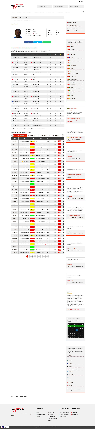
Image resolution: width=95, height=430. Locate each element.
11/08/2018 (15, 169)
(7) (56, 135)
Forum (49, 420)
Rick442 (70, 46)
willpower (71, 54)
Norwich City (34, 106)
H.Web (69, 292)
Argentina (70, 371)
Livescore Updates (72, 22)
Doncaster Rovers (40, 249)
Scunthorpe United (25, 209)
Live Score (50, 414)
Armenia (70, 374)
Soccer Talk (60, 12)
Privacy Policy (63, 416)
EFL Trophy (15, 60)
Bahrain (69, 390)
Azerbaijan (70, 388)
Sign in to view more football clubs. (75, 198)
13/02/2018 (15, 212)
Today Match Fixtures (72, 25)
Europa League (16, 101)
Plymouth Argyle (39, 181)
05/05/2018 (14, 175)
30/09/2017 (14, 232)
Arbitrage (67, 12)
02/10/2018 (15, 141)
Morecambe (25, 161)
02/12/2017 (15, 221)
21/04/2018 (15, 181)
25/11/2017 (15, 224)
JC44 (70, 57)
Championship (16, 94)
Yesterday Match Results (73, 28)
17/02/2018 (15, 209)
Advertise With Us (30, 1)
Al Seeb (70, 264)
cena (70, 52)
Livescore (48, 12)
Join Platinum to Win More (73, 309)
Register (81, 1)
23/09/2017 (14, 238)
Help (54, 12)
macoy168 (71, 49)
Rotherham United (40, 201)
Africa (69, 355)
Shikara (70, 90)
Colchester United (25, 158)
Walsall (27, 178)
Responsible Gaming (64, 412)
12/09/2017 (15, 246)
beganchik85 (71, 98)
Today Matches (51, 416)
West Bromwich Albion (36, 115)
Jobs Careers (75, 414)
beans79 (70, 87)
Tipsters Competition (38, 12)
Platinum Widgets (27, 12)
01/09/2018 (15, 155)
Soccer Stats (51, 412)
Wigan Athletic (35, 81)
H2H (60, 141)
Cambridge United (40, 164)
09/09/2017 (14, 249)
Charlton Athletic (39, 192)
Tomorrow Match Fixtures (73, 30)
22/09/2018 (14, 147)
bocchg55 (71, 93)
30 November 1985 (37, 35)
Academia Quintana (73, 248)
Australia (70, 382)
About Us (22, 1)
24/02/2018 (14, 207)
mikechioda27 (72, 79)
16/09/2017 (15, 244)
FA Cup (14, 69)
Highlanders (71, 231)
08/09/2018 (14, 149)
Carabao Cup (15, 57)
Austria (69, 385)
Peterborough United (24, 189)
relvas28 (70, 95)
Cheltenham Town (40, 149)
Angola (69, 366)
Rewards (46, 1)
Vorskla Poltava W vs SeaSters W (76, 137)
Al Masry (70, 280)
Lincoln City (38, 172)
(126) (45, 135)
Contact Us (39, 1)
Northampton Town (36, 57)
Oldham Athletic (39, 175)
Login (74, 1)
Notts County (39, 147)
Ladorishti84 (71, 84)
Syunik (70, 196)
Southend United (25, 244)
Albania (69, 358)
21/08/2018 (15, 161)
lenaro (70, 68)
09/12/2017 (15, 218)
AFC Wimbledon (25, 215)
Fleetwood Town (25, 195)
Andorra (69, 363)
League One (15, 72)
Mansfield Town (25, 144)
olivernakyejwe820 (72, 108)
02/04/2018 (14, 189)
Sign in (68, 139)
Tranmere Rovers (40, 155)
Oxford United (39, 207)
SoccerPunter (14, 17)
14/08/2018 (14, 167)
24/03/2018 (14, 195)
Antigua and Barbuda (72, 369)
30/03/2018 (14, 192)
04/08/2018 (14, 172)
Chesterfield (34, 89)
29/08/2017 (14, 252)
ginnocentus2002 (72, 73)
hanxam (70, 63)
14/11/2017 (15, 229)
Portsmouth (26, 221)
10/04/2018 (14, 187)
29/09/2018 (14, 144)
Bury (33, 74)
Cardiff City (34, 108)
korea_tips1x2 (71, 76)
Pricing (19, 12)
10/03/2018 (15, 204)
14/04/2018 (14, 184)
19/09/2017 (15, 241)
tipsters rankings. (75, 44)
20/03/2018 (14, 198)
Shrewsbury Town (40, 198)
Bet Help (38, 416)
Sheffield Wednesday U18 (74, 215)
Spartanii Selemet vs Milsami (75, 174)
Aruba (69, 377)
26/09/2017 (14, 235)
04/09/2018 (14, 152)
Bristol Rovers (26, 204)
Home (13, 12)
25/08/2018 (14, 158)
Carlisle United (26, 169)
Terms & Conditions (64, 414)
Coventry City (35, 120)
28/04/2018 (14, 178)
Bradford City (39, 238)
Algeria (69, 360)
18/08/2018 (15, 164)
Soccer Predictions (41, 414)
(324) (20, 135)
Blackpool (27, 187)
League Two (15, 62)
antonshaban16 (72, 71)
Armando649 (71, 65)
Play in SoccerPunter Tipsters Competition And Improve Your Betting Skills (74, 120)
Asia (69, 379)
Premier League (16, 111)
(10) (33, 135)
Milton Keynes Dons (24, 235)
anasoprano (71, 82)
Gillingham (38, 212)
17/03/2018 (15, 201)
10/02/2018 (15, 215)
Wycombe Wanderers (41, 152)
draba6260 (71, 60)
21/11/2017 (15, 227)
